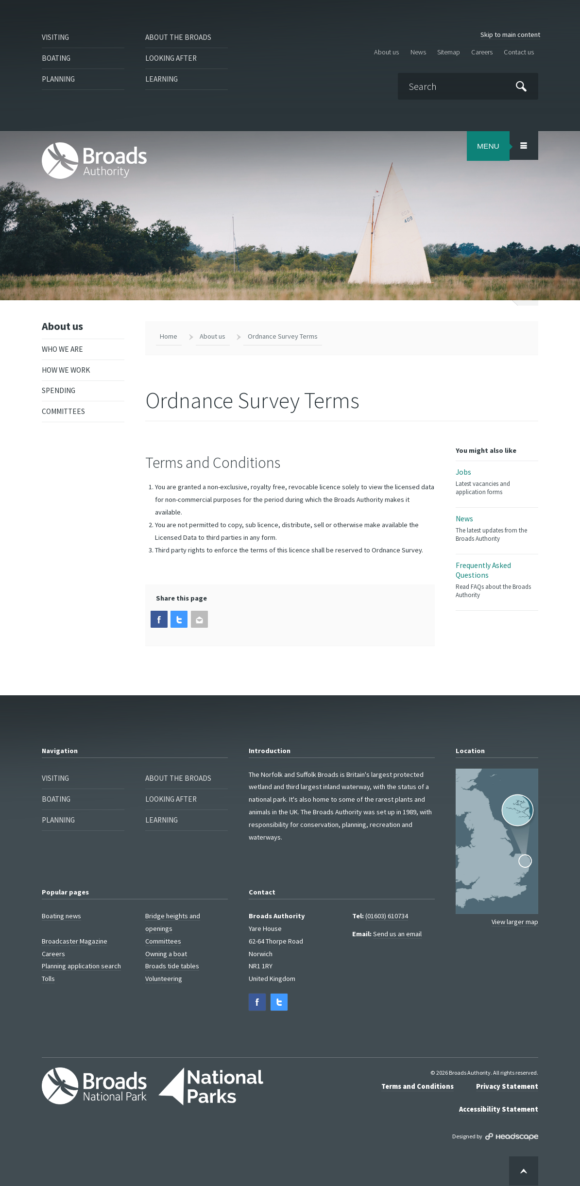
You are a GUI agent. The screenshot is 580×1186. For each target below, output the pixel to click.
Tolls (48, 978)
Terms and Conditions (417, 1086)
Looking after (171, 58)
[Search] (468, 86)
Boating (56, 58)
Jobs (497, 482)
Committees (63, 411)
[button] (159, 619)
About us (386, 51)
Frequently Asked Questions (497, 579)
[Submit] (521, 86)
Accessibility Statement (498, 1109)
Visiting (55, 37)
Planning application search (81, 966)
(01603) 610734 (386, 915)
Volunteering (163, 978)
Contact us (519, 51)
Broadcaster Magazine (74, 941)
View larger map (515, 921)
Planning (58, 79)
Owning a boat (166, 953)
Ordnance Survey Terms (283, 336)
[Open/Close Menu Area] (523, 145)
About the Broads (178, 37)
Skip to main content (510, 34)
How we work (66, 370)
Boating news (61, 915)
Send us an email (397, 933)
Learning (161, 79)
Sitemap (448, 51)
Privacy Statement (507, 1086)
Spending (58, 390)
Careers (482, 51)
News (418, 51)
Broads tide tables (172, 966)
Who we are (62, 349)
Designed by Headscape (511, 1137)
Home (168, 336)
